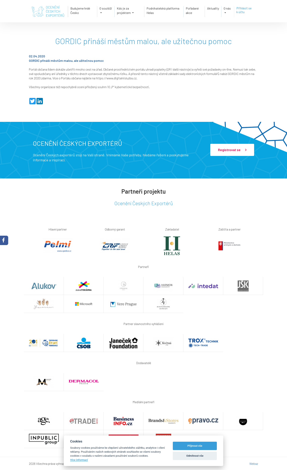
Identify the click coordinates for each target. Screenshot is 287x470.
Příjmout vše (195, 445)
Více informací (79, 459)
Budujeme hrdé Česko (80, 10)
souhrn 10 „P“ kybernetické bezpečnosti (123, 87)
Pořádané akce (192, 10)
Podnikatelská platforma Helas (162, 10)
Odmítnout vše (194, 455)
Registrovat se (232, 150)
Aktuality (213, 8)
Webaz (253, 463)
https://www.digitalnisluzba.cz (116, 78)
